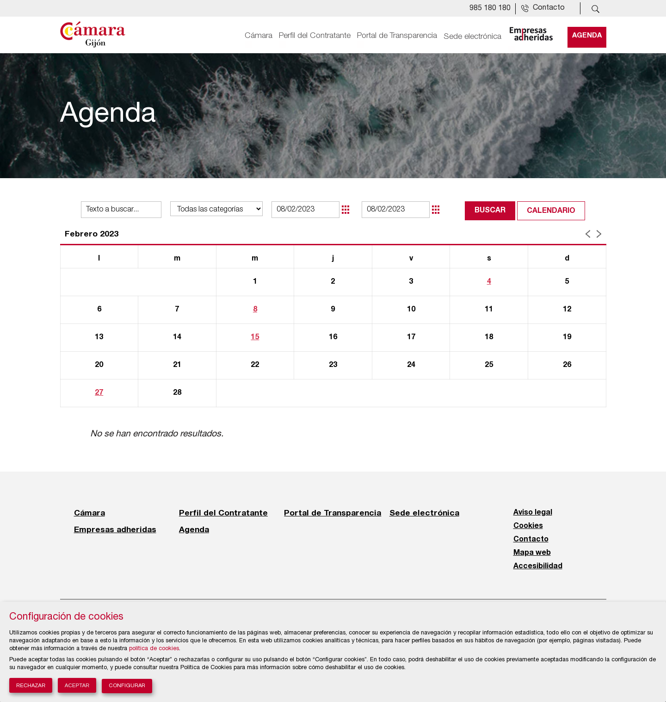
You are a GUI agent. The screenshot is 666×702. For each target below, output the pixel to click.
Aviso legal (532, 512)
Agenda (587, 35)
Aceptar (77, 685)
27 (99, 393)
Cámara (258, 35)
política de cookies (154, 649)
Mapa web (532, 553)
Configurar (127, 686)
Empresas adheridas (115, 529)
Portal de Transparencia (397, 35)
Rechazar (30, 685)
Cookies (528, 526)
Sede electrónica (472, 35)
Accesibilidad (537, 566)
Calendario (551, 211)
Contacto (531, 539)
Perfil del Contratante (315, 35)
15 (255, 337)
